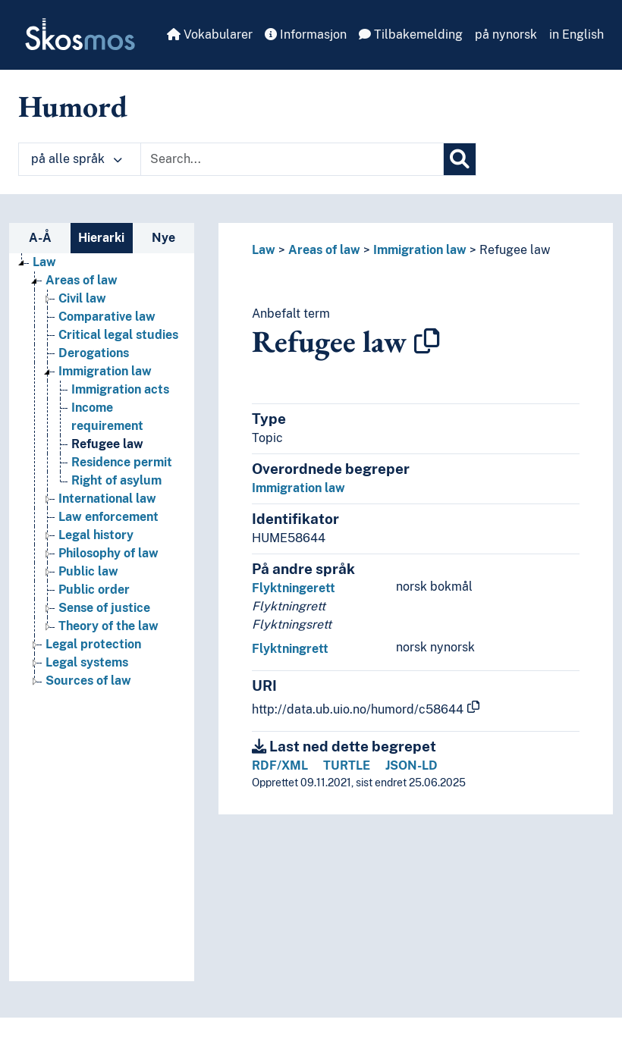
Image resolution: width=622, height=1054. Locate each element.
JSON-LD (411, 765)
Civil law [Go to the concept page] (82, 298)
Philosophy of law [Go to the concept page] (108, 553)
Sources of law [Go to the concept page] (88, 680)
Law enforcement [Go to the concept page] (108, 517)
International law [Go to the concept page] (107, 498)
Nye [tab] (163, 238)
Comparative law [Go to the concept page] (107, 316)
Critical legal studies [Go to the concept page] (118, 335)
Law (263, 250)
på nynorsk (506, 34)
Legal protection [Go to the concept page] (93, 644)
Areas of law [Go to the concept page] (82, 280)
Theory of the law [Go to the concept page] (108, 626)
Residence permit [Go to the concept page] (121, 462)
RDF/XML (280, 765)
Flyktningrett (290, 648)
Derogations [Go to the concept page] (93, 353)
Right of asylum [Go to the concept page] (116, 480)
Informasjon (306, 34)
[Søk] (459, 159)
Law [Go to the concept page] (44, 262)
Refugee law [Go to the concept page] (107, 444)
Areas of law (324, 250)
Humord (72, 106)
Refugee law (514, 250)
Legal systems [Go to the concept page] (87, 662)
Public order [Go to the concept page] (94, 589)
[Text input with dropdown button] (292, 159)
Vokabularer (210, 34)
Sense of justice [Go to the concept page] (104, 608)
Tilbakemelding (411, 34)
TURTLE (346, 765)
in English (576, 34)
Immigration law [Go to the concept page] (105, 371)
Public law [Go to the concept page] (88, 571)
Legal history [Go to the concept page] (96, 535)
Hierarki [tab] (101, 238)
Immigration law (419, 250)
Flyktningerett (293, 588)
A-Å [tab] (40, 238)
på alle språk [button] (76, 159)
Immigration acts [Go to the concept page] (120, 389)
